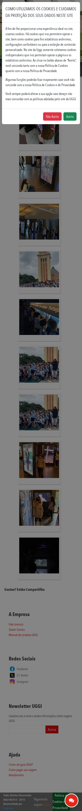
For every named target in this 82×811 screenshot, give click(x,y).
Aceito (70, 116)
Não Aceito (52, 116)
